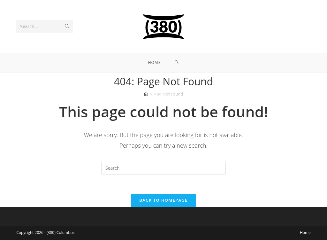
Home (305, 232)
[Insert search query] (163, 168)
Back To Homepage (163, 200)
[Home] (146, 94)
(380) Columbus (60, 232)
